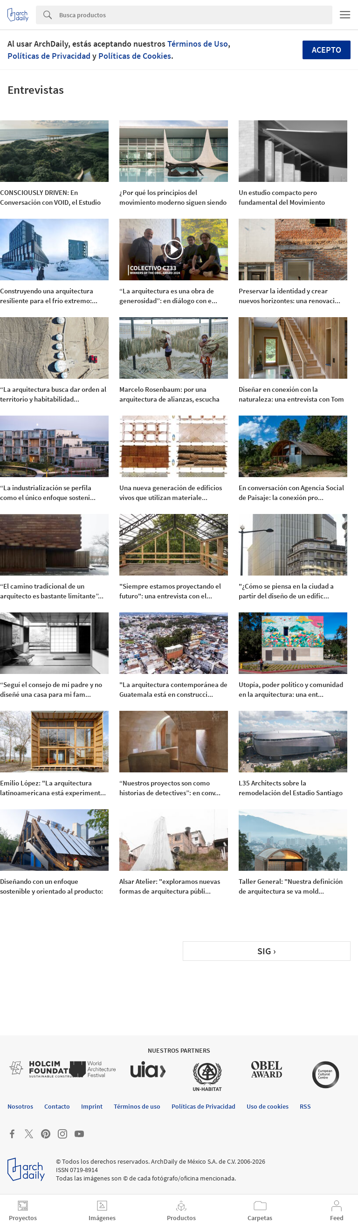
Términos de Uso (197, 43)
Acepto (326, 49)
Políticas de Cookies (134, 55)
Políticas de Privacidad (48, 55)
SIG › (266, 951)
